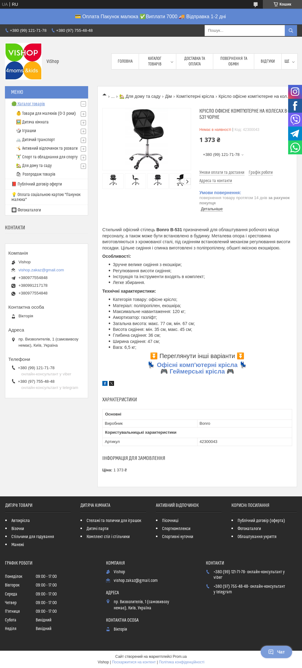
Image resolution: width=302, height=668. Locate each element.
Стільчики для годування (32, 536)
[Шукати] (291, 30)
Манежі (17, 544)
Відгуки (268, 61)
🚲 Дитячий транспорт (35, 139)
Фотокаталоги (249, 528)
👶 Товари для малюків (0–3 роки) (46, 113)
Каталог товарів (154, 61)
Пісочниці (170, 520)
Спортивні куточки (177, 536)
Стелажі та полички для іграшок (114, 520)
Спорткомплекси (176, 528)
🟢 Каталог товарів (28, 104)
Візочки (17, 528)
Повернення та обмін (233, 61)
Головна (125, 61)
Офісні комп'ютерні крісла (197, 364)
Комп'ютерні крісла (195, 96)
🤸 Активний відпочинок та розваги (47, 148)
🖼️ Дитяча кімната (32, 122)
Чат (276, 652)
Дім (168, 96)
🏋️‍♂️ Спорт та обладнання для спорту (47, 157)
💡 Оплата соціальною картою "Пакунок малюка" (45, 197)
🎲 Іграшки (26, 130)
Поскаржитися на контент (134, 662)
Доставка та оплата (194, 61)
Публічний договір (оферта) (261, 520)
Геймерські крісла (197, 371)
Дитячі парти (97, 528)
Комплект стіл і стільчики (108, 536)
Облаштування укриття (257, 536)
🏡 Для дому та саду (140, 96)
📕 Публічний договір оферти (36, 184)
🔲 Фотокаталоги (26, 210)
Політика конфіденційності (181, 662)
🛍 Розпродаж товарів (35, 174)
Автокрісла (20, 520)
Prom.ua (180, 656)
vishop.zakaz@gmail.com (41, 270)
